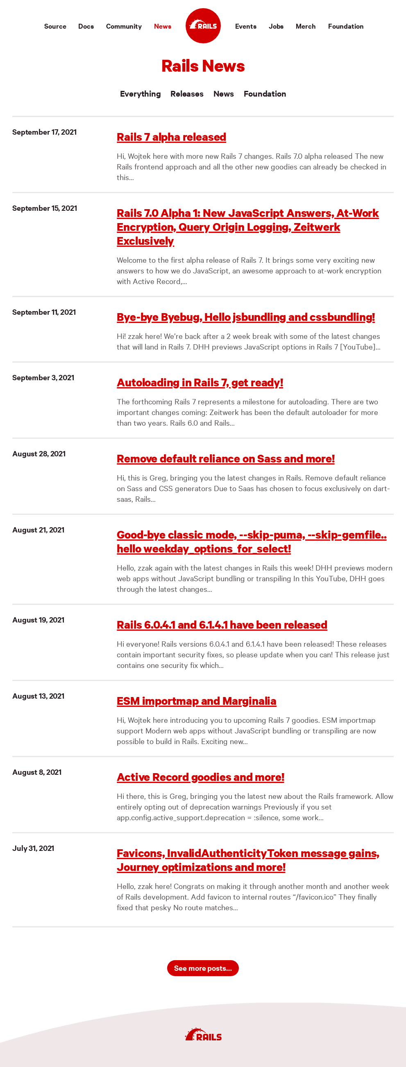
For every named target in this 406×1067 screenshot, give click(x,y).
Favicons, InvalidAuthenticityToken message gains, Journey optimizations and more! (248, 859)
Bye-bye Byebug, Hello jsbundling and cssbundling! (246, 316)
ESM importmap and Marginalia (197, 700)
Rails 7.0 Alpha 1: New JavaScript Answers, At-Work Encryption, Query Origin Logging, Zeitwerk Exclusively (248, 226)
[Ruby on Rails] (203, 25)
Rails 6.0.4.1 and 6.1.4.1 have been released (222, 624)
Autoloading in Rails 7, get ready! (200, 382)
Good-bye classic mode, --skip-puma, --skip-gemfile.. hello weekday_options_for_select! (251, 541)
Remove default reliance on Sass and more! (225, 458)
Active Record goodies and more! (200, 776)
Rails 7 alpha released (171, 136)
